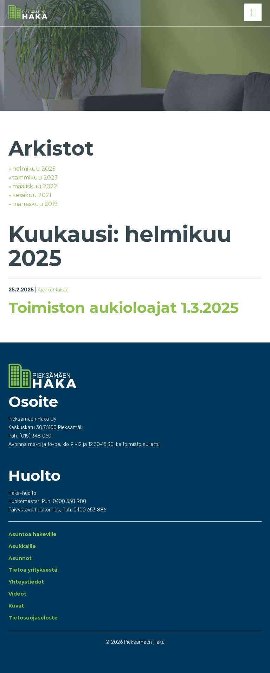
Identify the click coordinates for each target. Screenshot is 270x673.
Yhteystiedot (26, 582)
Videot (17, 594)
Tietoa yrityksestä (32, 570)
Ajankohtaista (53, 290)
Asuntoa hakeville (32, 534)
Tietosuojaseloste (33, 618)
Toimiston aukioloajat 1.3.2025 (123, 307)
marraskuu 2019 (35, 204)
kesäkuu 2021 (31, 195)
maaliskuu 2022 (34, 186)
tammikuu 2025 (35, 177)
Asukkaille (22, 546)
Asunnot (20, 558)
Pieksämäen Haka (69, 12)
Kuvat (16, 606)
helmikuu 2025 (34, 168)
